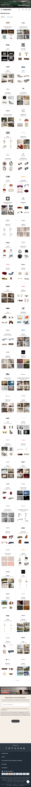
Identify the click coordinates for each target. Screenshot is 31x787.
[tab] (15, 753)
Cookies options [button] (8, 784)
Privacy (2, 784)
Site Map (22, 785)
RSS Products (16, 785)
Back (14, 680)
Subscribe (15, 721)
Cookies (15, 784)
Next (17, 680)
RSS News (9, 785)
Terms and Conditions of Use (24, 784)
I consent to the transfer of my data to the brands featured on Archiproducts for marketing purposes (14, 709)
